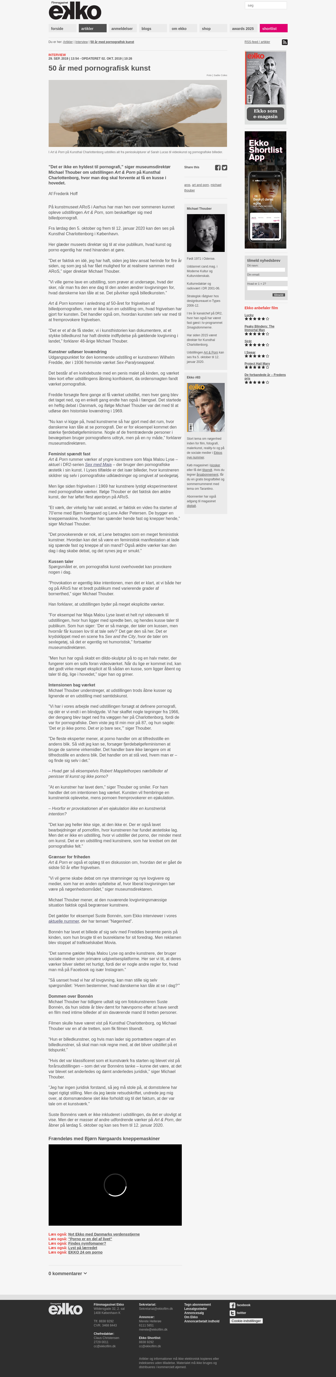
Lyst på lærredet (82, 1248)
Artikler (68, 42)
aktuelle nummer (64, 921)
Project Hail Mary (257, 363)
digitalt (191, 506)
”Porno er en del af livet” (90, 1239)
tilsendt (207, 470)
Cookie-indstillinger (246, 1321)
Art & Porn (211, 352)
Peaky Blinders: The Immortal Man (260, 328)
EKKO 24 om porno (85, 1252)
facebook (240, 1305)
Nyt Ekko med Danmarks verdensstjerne (104, 1234)
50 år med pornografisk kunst (112, 42)
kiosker (215, 465)
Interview (81, 42)
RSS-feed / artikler (257, 42)
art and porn (200, 185)
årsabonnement (207, 474)
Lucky (249, 315)
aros (187, 185)
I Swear (250, 352)
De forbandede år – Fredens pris (265, 376)
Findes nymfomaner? (87, 1243)
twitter (238, 1313)
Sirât (248, 341)
